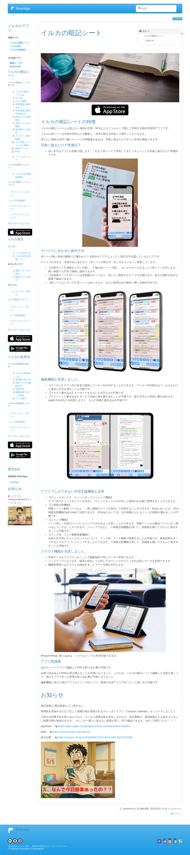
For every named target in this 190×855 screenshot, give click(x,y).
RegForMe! (15, 66)
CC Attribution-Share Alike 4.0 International (25, 849)
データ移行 (20, 398)
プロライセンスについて (20, 207)
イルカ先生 (15, 46)
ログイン (176, 813)
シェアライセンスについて (20, 216)
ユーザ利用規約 (17, 200)
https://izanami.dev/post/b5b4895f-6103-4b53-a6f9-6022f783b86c (95, 737)
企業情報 (14, 482)
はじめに (19, 98)
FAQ (17, 151)
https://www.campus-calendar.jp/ (71, 731)
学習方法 (19, 389)
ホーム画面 (20, 101)
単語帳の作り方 (23, 379)
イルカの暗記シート (20, 42)
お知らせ (149, 40)
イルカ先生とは (23, 253)
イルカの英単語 (17, 50)
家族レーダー (16, 63)
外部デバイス (22, 148)
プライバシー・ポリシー (20, 193)
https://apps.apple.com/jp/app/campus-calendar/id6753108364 (94, 726)
